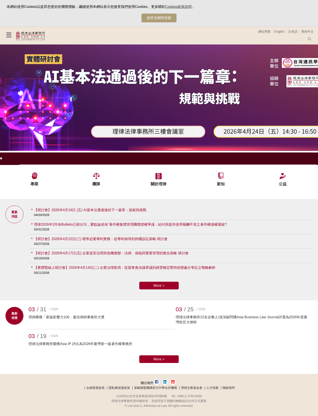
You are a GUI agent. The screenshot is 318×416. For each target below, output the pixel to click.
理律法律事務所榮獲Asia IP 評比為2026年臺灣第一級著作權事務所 (80, 344)
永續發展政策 (95, 387)
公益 (283, 184)
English (279, 31)
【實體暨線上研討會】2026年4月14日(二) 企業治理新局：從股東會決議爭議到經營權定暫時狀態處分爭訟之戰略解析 (125, 267)
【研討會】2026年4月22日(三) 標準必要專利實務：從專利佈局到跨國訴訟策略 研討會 (101, 239)
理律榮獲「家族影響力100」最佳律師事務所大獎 (66, 317)
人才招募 (212, 387)
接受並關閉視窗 (159, 18)
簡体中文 (307, 31)
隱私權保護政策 (119, 387)
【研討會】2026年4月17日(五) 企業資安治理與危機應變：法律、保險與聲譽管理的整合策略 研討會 (111, 253)
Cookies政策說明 (178, 7)
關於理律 (158, 184)
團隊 (96, 184)
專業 (34, 184)
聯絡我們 (229, 387)
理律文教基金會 (191, 387)
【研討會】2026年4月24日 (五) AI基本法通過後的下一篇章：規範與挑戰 (90, 210)
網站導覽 (264, 31)
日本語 (292, 31)
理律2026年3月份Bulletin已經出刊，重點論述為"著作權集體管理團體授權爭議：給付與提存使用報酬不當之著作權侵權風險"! (130, 224)
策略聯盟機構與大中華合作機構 (155, 387)
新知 (221, 184)
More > (159, 285)
